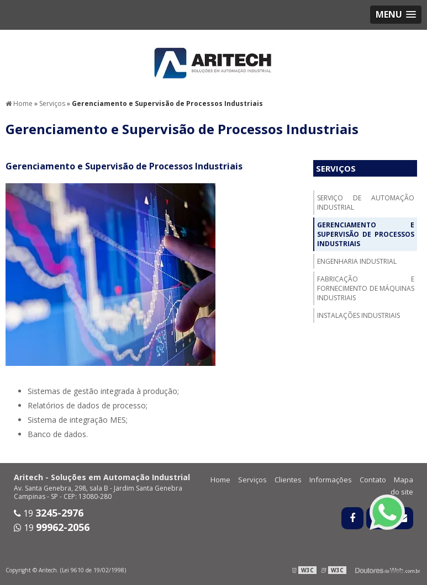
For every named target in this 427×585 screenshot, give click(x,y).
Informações (330, 480)
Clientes (288, 480)
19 (48, 513)
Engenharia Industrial (357, 261)
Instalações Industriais (358, 315)
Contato (373, 480)
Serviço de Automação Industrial (365, 202)
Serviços (336, 168)
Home (220, 480)
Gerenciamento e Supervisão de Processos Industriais (365, 234)
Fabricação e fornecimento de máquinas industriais (365, 288)
